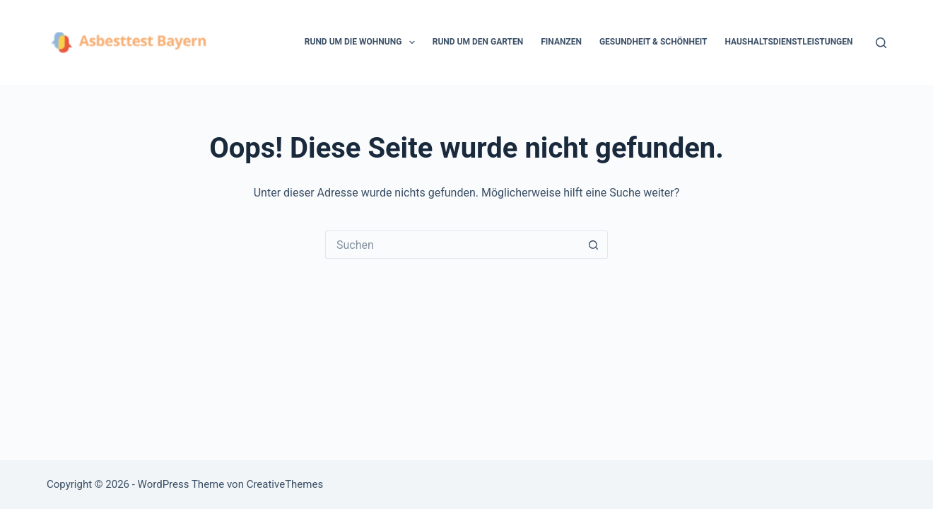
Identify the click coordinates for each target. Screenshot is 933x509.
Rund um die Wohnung (363, 42)
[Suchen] (881, 42)
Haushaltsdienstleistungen (788, 42)
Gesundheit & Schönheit (653, 42)
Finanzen (561, 42)
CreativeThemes (285, 484)
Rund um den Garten (478, 42)
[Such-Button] (594, 244)
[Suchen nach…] (452, 244)
